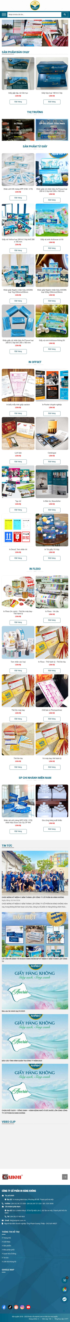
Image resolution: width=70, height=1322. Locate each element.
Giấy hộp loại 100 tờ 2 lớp (52, 93)
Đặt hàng (18, 102)
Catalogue (52, 453)
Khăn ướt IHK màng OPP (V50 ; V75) (18, 189)
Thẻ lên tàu (18, 758)
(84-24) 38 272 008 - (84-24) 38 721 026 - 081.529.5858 (32, 1204)
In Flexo (18, 123)
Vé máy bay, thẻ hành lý (51, 758)
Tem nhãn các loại (18, 662)
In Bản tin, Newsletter (52, 501)
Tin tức (7, 845)
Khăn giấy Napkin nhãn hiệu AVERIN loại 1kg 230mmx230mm (18, 291)
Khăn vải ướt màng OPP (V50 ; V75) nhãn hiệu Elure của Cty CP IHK (18, 821)
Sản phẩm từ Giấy (35, 146)
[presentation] (7, 82)
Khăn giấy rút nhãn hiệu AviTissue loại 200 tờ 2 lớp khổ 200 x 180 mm (18, 341)
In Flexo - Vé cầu (52, 611)
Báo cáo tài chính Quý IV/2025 (13, 1011)
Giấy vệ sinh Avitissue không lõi (52, 340)
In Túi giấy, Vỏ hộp (52, 549)
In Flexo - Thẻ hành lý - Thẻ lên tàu (52, 662)
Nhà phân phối (8, 1250)
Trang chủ (7, 1238)
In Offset (35, 362)
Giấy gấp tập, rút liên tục (18, 93)
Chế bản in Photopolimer (52, 710)
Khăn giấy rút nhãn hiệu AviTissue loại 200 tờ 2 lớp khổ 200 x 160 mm (51, 190)
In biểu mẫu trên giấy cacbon (18, 405)
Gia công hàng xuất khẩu (52, 820)
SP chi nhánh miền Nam (52, 123)
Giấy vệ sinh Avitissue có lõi (51, 239)
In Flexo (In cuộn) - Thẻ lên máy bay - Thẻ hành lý (18, 612)
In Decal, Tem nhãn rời (18, 549)
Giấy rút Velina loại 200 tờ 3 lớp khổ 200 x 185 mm (18, 240)
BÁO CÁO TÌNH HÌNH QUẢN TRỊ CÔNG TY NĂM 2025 (22, 1061)
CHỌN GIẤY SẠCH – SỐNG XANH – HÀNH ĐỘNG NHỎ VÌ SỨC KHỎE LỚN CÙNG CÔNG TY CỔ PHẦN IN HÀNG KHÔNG (34, 1111)
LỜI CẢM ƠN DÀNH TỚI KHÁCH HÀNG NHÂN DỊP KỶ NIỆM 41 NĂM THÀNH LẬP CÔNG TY (34, 960)
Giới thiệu (6, 1242)
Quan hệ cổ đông (9, 1254)
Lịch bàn (18, 453)
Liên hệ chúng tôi (9, 1262)
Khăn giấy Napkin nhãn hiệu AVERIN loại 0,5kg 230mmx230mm (51, 291)
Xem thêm (18, 137)
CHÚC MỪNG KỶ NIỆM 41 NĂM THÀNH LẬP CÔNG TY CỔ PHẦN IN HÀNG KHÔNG (33, 897)
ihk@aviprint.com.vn (18, 1220)
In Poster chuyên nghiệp (52, 405)
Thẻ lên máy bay (18, 710)
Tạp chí (18, 501)
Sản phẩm (7, 1246)
